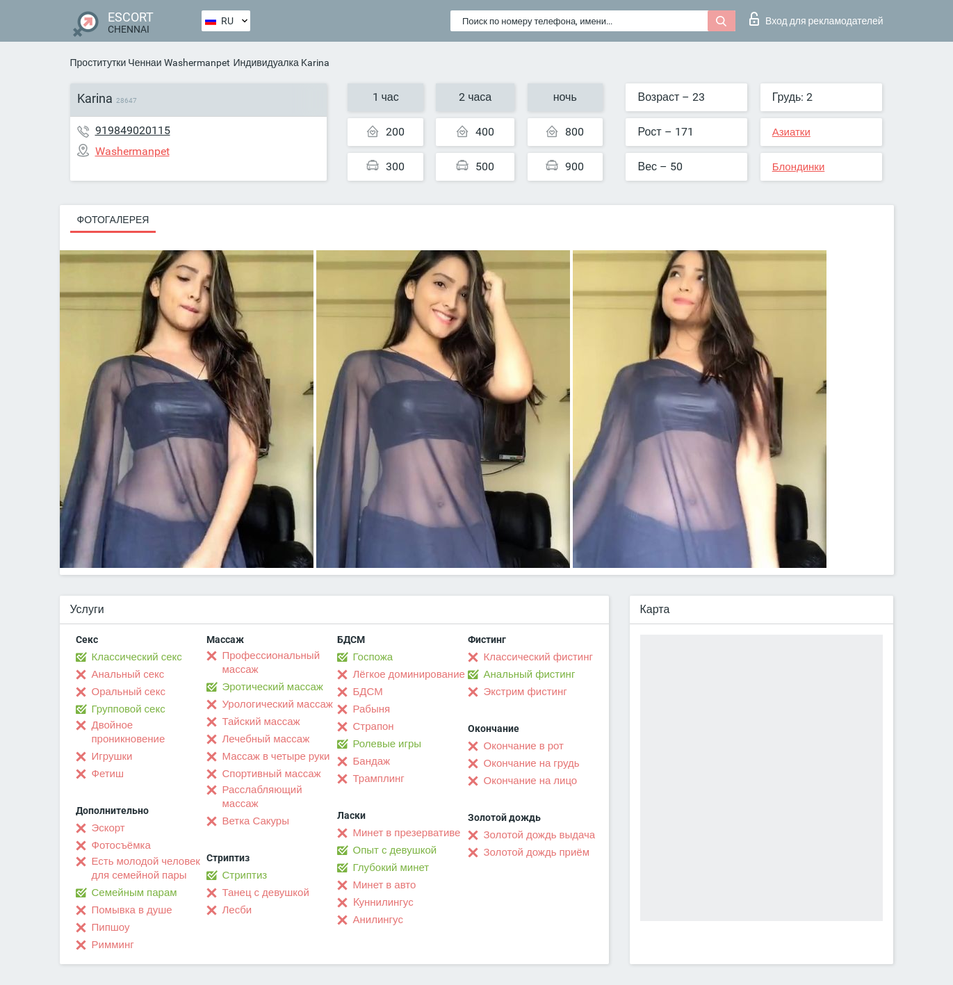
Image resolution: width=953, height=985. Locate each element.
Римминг (113, 944)
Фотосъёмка (121, 845)
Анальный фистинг (530, 674)
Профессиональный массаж (271, 662)
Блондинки (798, 167)
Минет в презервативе (407, 833)
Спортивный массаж (271, 773)
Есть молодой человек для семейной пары (146, 868)
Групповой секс (128, 709)
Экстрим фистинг (525, 691)
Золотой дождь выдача (540, 835)
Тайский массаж (261, 721)
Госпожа (373, 657)
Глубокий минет (391, 867)
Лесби (237, 910)
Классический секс (137, 657)
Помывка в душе (132, 910)
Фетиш (108, 773)
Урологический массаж (277, 704)
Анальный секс (128, 674)
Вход (816, 18)
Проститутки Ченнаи (116, 62)
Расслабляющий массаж (262, 796)
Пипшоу (111, 927)
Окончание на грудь (532, 763)
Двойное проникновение (128, 732)
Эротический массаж (272, 687)
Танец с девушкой (265, 892)
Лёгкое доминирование (409, 674)
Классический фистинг (538, 657)
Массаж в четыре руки (276, 756)
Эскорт (108, 828)
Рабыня (372, 709)
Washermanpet (197, 62)
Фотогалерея (113, 219)
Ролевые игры (387, 744)
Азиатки (791, 132)
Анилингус (378, 919)
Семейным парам (134, 892)
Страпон (373, 726)
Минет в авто (384, 885)
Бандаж (372, 761)
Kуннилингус (383, 902)
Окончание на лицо (531, 780)
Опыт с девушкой (395, 850)
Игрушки (112, 756)
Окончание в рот (524, 746)
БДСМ (368, 691)
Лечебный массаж (266, 739)
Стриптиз (245, 875)
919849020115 (132, 130)
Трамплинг (379, 778)
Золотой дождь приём (536, 852)
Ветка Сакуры (255, 821)
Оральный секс (128, 691)
